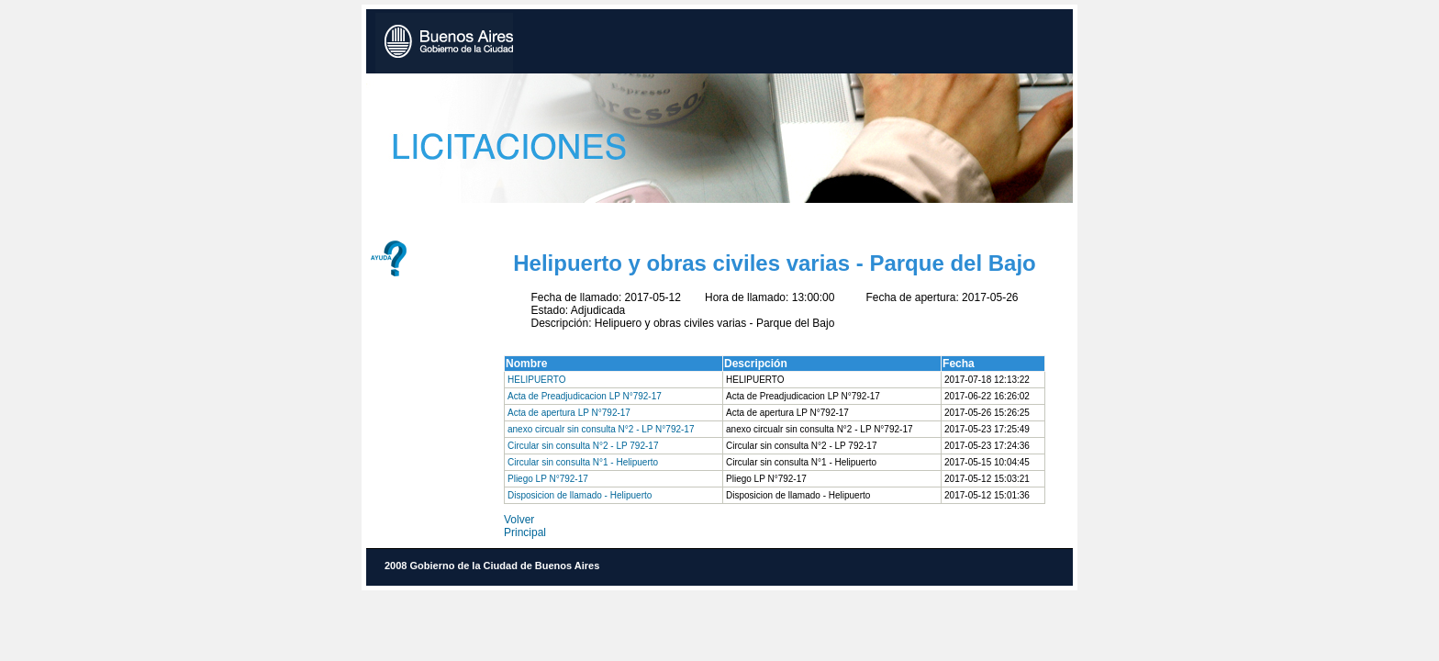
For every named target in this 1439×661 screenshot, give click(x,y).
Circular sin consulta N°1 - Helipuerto (583, 462)
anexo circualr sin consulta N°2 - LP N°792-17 (601, 429)
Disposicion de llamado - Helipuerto (580, 495)
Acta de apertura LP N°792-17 (569, 413)
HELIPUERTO (537, 380)
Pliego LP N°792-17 (548, 479)
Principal (525, 532)
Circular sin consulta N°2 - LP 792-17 (583, 446)
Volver (519, 519)
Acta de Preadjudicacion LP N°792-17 (585, 396)
